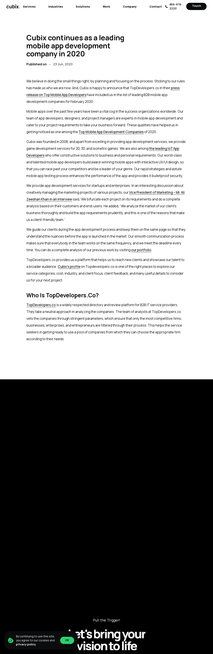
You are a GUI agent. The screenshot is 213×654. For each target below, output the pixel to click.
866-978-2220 (173, 6)
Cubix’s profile (69, 266)
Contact (155, 6)
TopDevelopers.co (41, 305)
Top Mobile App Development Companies (111, 132)
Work (106, 6)
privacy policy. (26, 644)
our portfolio (141, 250)
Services (29, 6)
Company (130, 6)
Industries (55, 6)
